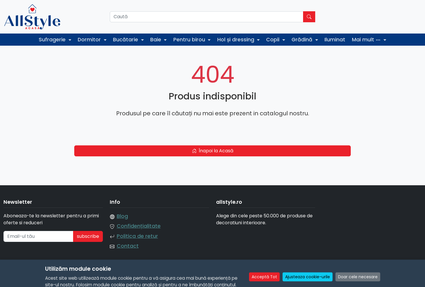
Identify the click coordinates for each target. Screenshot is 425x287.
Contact (128, 245)
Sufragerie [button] (53, 39)
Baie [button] (156, 39)
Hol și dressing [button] (236, 39)
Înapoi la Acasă (212, 150)
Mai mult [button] (367, 39)
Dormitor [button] (90, 39)
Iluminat (334, 39)
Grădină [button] (303, 39)
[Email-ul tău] (38, 236)
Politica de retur (137, 236)
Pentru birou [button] (190, 39)
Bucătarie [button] (126, 39)
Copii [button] (273, 39)
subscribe (88, 236)
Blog (122, 216)
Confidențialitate (139, 226)
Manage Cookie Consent (394, 278)
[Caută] (207, 16)
